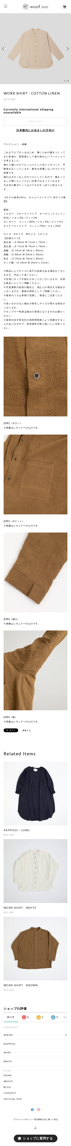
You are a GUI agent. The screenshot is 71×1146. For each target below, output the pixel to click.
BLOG (7, 1087)
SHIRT (7, 1052)
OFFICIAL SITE (13, 1099)
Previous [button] (4, 49)
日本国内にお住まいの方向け (35, 130)
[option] (35, 48)
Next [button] (67, 49)
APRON (8, 1034)
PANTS (8, 1061)
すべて (11, 1017)
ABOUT (8, 1081)
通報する (26, 730)
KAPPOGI (10, 1043)
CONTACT (10, 1093)
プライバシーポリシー (23, 1119)
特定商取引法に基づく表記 (46, 1119)
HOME (8, 1075)
